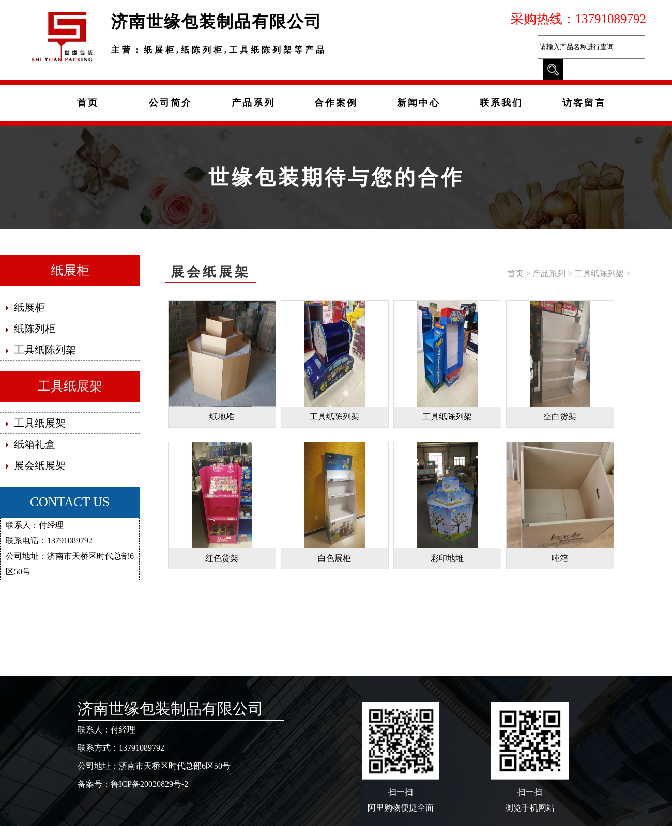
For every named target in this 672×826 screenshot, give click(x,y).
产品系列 (549, 273)
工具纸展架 (70, 386)
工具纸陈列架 (599, 273)
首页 (515, 273)
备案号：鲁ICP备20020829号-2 (133, 784)
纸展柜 (70, 270)
